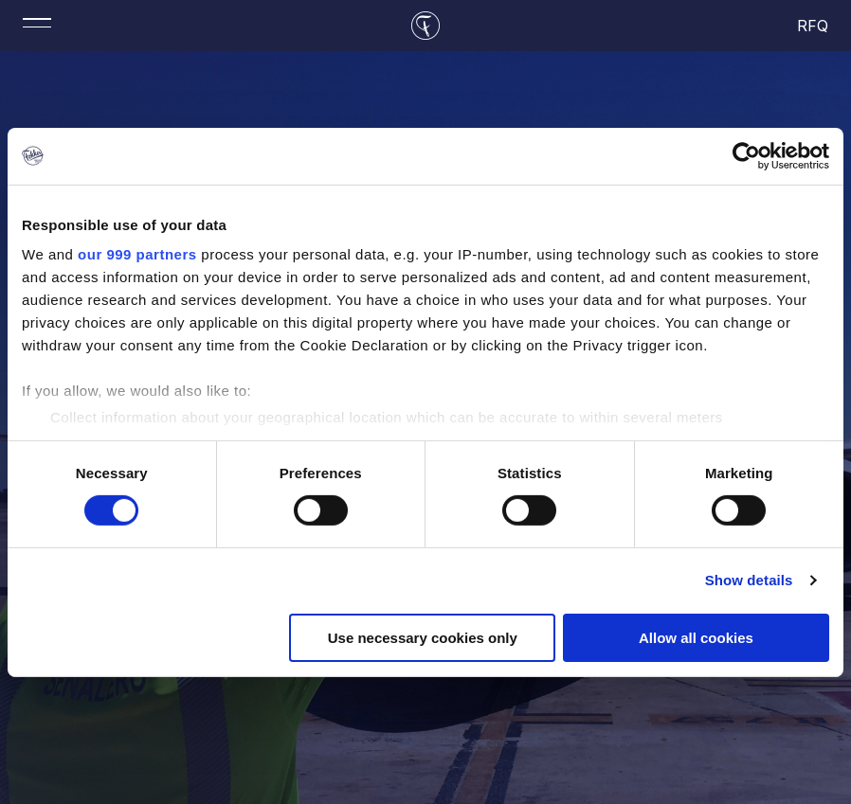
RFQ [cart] (814, 25)
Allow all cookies (696, 638)
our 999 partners (137, 254)
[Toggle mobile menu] (37, 23)
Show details (749, 580)
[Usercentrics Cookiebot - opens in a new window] (746, 155)
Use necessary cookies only (422, 638)
